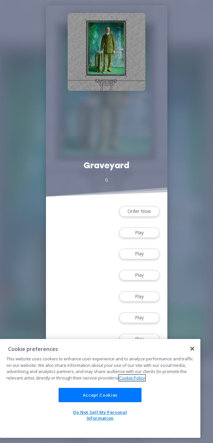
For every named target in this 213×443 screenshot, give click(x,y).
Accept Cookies (100, 395)
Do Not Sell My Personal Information (100, 415)
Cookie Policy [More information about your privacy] (132, 378)
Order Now (139, 211)
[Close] (192, 349)
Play (139, 233)
